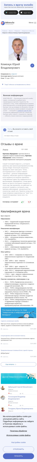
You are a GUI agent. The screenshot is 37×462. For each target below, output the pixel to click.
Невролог (14, 74)
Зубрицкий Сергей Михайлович (20, 387)
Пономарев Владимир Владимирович (16, 398)
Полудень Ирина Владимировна (20, 408)
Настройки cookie (18, 442)
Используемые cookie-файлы (18, 435)
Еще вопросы (11, 364)
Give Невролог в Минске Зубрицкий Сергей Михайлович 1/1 (9, 393)
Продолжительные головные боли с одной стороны (17, 350)
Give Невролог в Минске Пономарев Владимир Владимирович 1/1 (9, 405)
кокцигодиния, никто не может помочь (13, 335)
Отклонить (18, 449)
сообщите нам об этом (24, 110)
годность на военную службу (10, 321)
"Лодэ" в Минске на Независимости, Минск (17, 84)
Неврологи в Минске (18, 377)
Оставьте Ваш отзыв (18, 135)
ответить (5, 329)
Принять (18, 456)
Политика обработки (18, 431)
